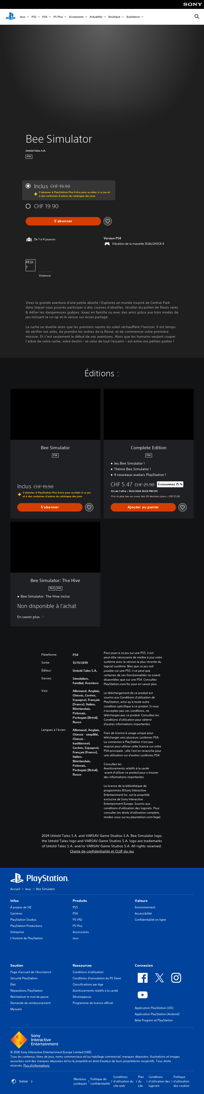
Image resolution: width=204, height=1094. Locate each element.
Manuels (16, 1009)
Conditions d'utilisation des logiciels (159, 1081)
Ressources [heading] (82, 965)
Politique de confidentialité (100, 1081)
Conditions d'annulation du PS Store (97, 978)
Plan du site (141, 1081)
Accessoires (76, 17)
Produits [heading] (80, 900)
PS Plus (58, 17)
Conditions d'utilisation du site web (123, 1081)
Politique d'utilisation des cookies (181, 1081)
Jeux (22, 17)
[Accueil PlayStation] (10, 16)
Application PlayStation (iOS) (154, 1008)
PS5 (34, 17)
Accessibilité (143, 913)
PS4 (44, 17)
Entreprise (17, 932)
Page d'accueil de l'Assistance (30, 972)
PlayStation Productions (26, 926)
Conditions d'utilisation (88, 972)
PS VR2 (77, 919)
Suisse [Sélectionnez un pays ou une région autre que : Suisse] (22, 1081)
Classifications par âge (88, 984)
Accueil (15, 889)
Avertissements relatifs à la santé (126, 768)
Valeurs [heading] (141, 900)
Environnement (145, 907)
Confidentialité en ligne (150, 919)
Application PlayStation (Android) (157, 1014)
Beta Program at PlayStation (154, 1020)
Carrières (16, 913)
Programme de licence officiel (93, 1003)
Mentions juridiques (80, 1081)
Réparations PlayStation (26, 990)
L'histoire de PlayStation (26, 938)
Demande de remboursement (30, 1003)
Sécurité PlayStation (23, 978)
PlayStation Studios (23, 919)
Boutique (114, 17)
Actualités (96, 17)
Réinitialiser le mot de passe (29, 997)
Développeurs (82, 997)
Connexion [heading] (144, 965)
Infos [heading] (14, 900)
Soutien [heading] (16, 965)
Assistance (133, 17)
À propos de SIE (20, 907)
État (13, 984)
